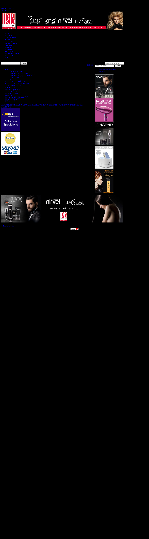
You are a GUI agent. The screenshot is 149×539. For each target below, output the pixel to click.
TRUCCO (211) (11, 91)
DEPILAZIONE (11, 43)
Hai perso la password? (107, 70)
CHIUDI (4, 10)
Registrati (102, 72)
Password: (128, 63)
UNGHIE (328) (10, 87)
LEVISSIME (10, 55)
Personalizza (5, 8)
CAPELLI (9, 39)
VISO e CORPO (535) (13, 85)
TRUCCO (9, 41)
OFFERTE (9, 51)
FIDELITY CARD (12, 53)
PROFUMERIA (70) (12, 99)
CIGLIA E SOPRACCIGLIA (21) (17, 83)
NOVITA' (8, 35)
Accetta (12, 8)
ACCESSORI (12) (16, 77)
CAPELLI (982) (11, 69)
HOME (8, 34)
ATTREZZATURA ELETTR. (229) (22, 75)
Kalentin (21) (10, 101)
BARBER (8, 49)
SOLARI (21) (10, 95)
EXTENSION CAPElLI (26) (15, 81)
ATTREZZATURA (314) (19, 73)
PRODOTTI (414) (16, 71)
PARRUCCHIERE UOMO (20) (16, 97)
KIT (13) (13, 79)
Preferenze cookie (7, 226)
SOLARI (8, 45)
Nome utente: (99, 63)
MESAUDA (9, 47)
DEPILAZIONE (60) (12, 89)
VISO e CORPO (11, 37)
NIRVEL (8, 57)
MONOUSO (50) (11, 93)
